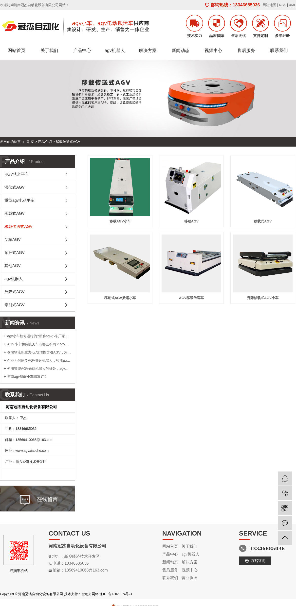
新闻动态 (180, 50)
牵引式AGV (14, 305)
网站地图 (269, 5)
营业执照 (189, 578)
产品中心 (82, 50)
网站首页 (16, 50)
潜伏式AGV (14, 187)
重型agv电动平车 (19, 200)
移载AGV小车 (120, 221)
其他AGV (12, 266)
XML (292, 5)
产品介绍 (45, 142)
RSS (282, 5)
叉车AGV (12, 239)
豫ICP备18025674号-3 (115, 594)
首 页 (30, 142)
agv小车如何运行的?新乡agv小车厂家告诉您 (39, 336)
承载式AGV (14, 213)
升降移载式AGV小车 (262, 298)
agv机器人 (115, 50)
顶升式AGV (14, 253)
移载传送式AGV (68, 142)
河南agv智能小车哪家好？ (27, 377)
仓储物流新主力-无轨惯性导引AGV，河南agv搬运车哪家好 (39, 352)
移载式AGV (263, 221)
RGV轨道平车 (16, 174)
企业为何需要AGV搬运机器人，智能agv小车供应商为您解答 (39, 360)
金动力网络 (90, 594)
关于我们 (49, 50)
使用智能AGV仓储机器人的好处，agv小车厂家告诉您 (39, 368)
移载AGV (191, 221)
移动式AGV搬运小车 (120, 298)
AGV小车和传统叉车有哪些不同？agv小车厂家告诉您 (39, 344)
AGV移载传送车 (191, 298)
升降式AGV (14, 292)
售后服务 (246, 50)
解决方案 (148, 50)
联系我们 (279, 50)
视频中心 (213, 50)
